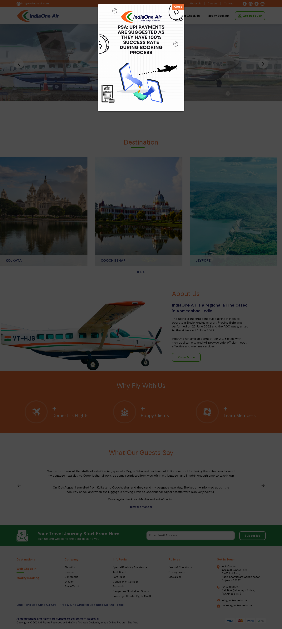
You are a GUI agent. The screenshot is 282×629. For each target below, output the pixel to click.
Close (178, 7)
